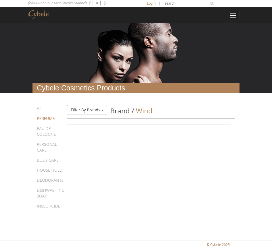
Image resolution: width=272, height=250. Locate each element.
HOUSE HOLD (49, 170)
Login (151, 3)
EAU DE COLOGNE (46, 131)
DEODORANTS (50, 180)
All (39, 108)
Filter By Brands (87, 110)
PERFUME (46, 118)
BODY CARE (48, 160)
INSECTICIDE (48, 206)
